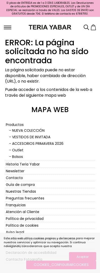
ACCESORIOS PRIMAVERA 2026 (37, 143)
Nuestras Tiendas (21, 191)
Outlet (17, 150)
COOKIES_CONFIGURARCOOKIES (61, 264)
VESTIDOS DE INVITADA (31, 137)
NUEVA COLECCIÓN (28, 130)
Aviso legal (15, 232)
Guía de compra (20, 184)
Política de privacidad (25, 218)
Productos (15, 124)
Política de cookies (22, 225)
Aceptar (83, 257)
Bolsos (17, 156)
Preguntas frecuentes (25, 198)
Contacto (14, 177)
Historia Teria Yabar (23, 164)
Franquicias (16, 205)
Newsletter (15, 171)
